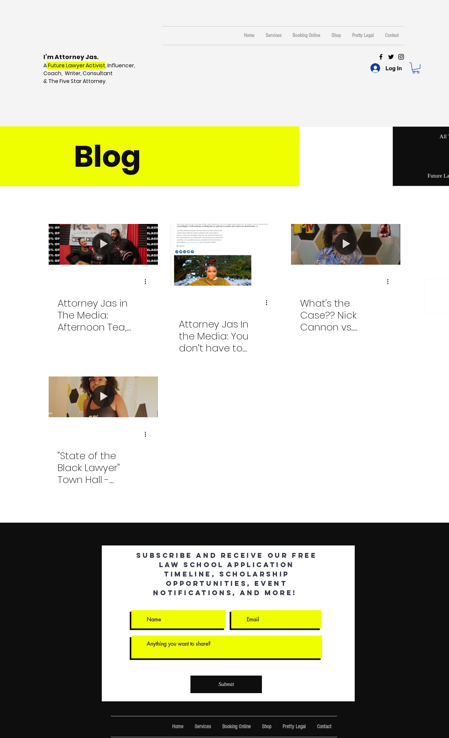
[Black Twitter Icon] (391, 57)
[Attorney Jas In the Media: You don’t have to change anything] (224, 255)
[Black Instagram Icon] (401, 57)
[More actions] (147, 281)
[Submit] (226, 684)
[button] (415, 67)
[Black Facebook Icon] (381, 57)
